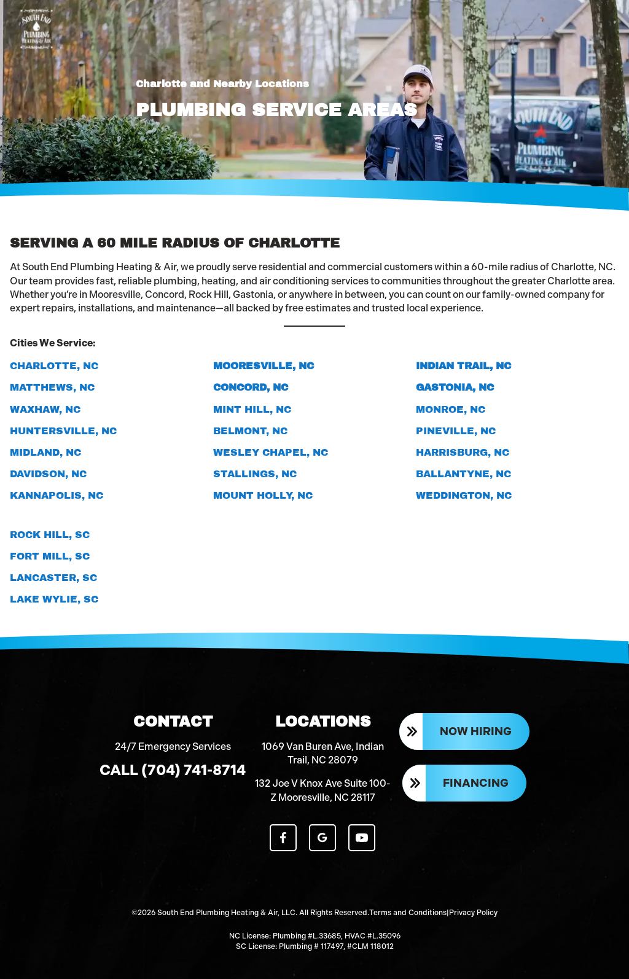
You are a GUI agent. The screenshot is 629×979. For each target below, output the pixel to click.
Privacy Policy (473, 912)
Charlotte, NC (54, 366)
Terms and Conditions (408, 912)
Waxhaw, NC (45, 409)
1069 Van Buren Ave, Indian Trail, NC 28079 (323, 753)
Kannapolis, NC (56, 495)
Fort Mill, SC (50, 556)
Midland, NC (45, 452)
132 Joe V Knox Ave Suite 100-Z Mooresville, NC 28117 (323, 790)
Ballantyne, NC (463, 474)
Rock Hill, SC (50, 534)
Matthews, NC (52, 387)
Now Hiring (476, 731)
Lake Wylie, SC (54, 599)
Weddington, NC (464, 495)
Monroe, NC (450, 409)
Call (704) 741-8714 (173, 770)
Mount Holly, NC (263, 495)
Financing (476, 783)
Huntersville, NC (63, 431)
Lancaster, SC (53, 577)
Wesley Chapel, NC (270, 452)
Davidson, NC (48, 474)
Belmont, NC (250, 431)
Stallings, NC (255, 474)
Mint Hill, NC (252, 409)
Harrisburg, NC (462, 452)
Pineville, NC (456, 431)
